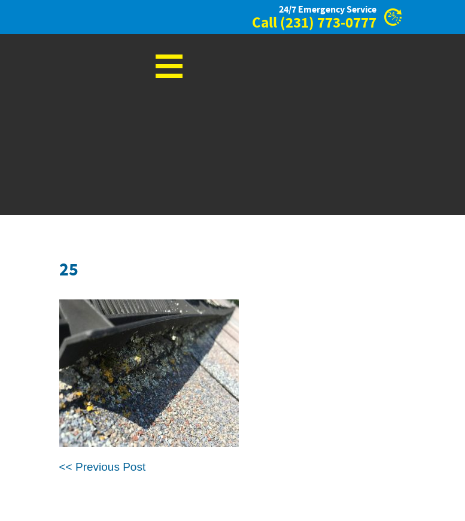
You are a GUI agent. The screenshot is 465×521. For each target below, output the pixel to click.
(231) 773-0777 (328, 23)
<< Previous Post (102, 467)
